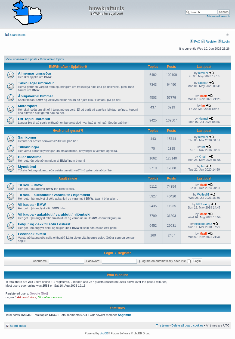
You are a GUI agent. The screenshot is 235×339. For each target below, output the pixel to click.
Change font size (227, 34)
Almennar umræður (34, 73)
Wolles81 (203, 194)
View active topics (52, 59)
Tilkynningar (28, 147)
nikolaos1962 (203, 223)
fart (203, 166)
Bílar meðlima (30, 157)
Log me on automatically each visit (166, 261)
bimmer (203, 73)
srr (203, 146)
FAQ (197, 41)
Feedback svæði (32, 234)
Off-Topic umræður (34, 119)
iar (203, 105)
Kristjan (203, 82)
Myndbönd (27, 167)
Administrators (26, 297)
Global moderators (50, 297)
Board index (18, 34)
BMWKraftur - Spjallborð (68, 67)
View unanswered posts (21, 59)
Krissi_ (203, 156)
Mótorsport (27, 106)
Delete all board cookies (187, 325)
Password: (93, 261)
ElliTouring (203, 204)
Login (226, 41)
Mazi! (203, 95)
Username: (40, 261)
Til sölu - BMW (30, 185)
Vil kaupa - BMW (32, 205)
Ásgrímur (124, 314)
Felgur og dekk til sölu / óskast (44, 224)
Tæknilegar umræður (36, 83)
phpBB (104, 333)
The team (162, 325)
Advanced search (218, 16)
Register (211, 41)
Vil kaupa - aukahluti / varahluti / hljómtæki (54, 214)
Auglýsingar (67, 178)
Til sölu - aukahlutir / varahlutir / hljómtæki (54, 195)
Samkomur (27, 137)
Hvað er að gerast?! (68, 131)
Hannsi (203, 118)
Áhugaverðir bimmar (35, 96)
